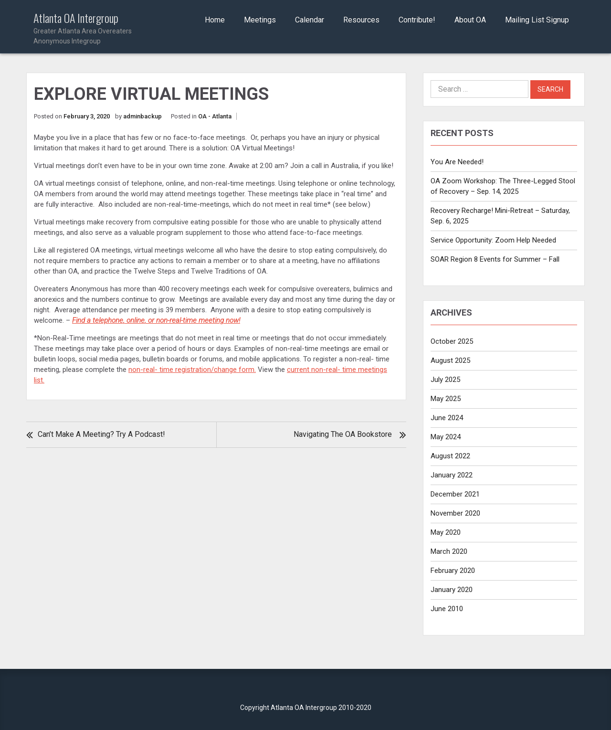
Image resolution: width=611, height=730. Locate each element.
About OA (470, 19)
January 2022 (452, 475)
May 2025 (446, 398)
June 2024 (447, 417)
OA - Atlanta (215, 116)
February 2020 (453, 570)
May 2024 (446, 437)
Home (215, 19)
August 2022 (450, 456)
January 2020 (452, 589)
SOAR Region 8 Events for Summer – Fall (495, 259)
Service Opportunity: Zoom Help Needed (493, 240)
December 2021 (455, 494)
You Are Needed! (457, 162)
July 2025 (445, 379)
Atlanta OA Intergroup (96, 28)
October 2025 (452, 341)
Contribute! (417, 19)
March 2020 (449, 551)
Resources (361, 19)
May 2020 (446, 532)
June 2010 (447, 608)
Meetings (260, 19)
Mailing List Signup (537, 19)
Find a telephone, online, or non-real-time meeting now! (156, 320)
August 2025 (450, 360)
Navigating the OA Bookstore (343, 434)
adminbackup (142, 116)
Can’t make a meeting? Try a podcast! (101, 434)
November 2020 (455, 513)
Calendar (309, 19)
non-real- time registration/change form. (192, 369)
